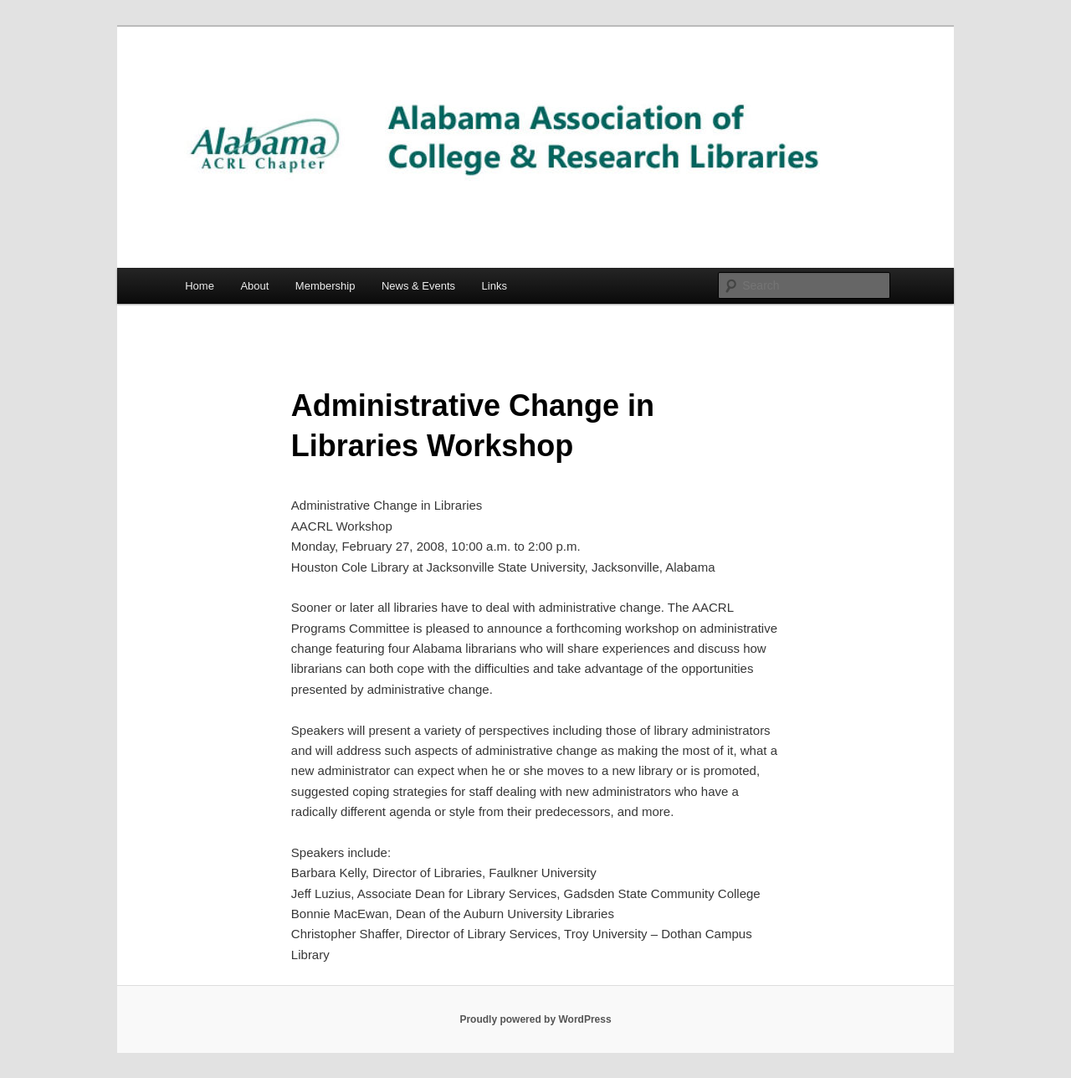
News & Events (418, 286)
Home (199, 286)
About (254, 286)
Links (494, 286)
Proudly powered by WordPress (535, 1019)
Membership (325, 286)
